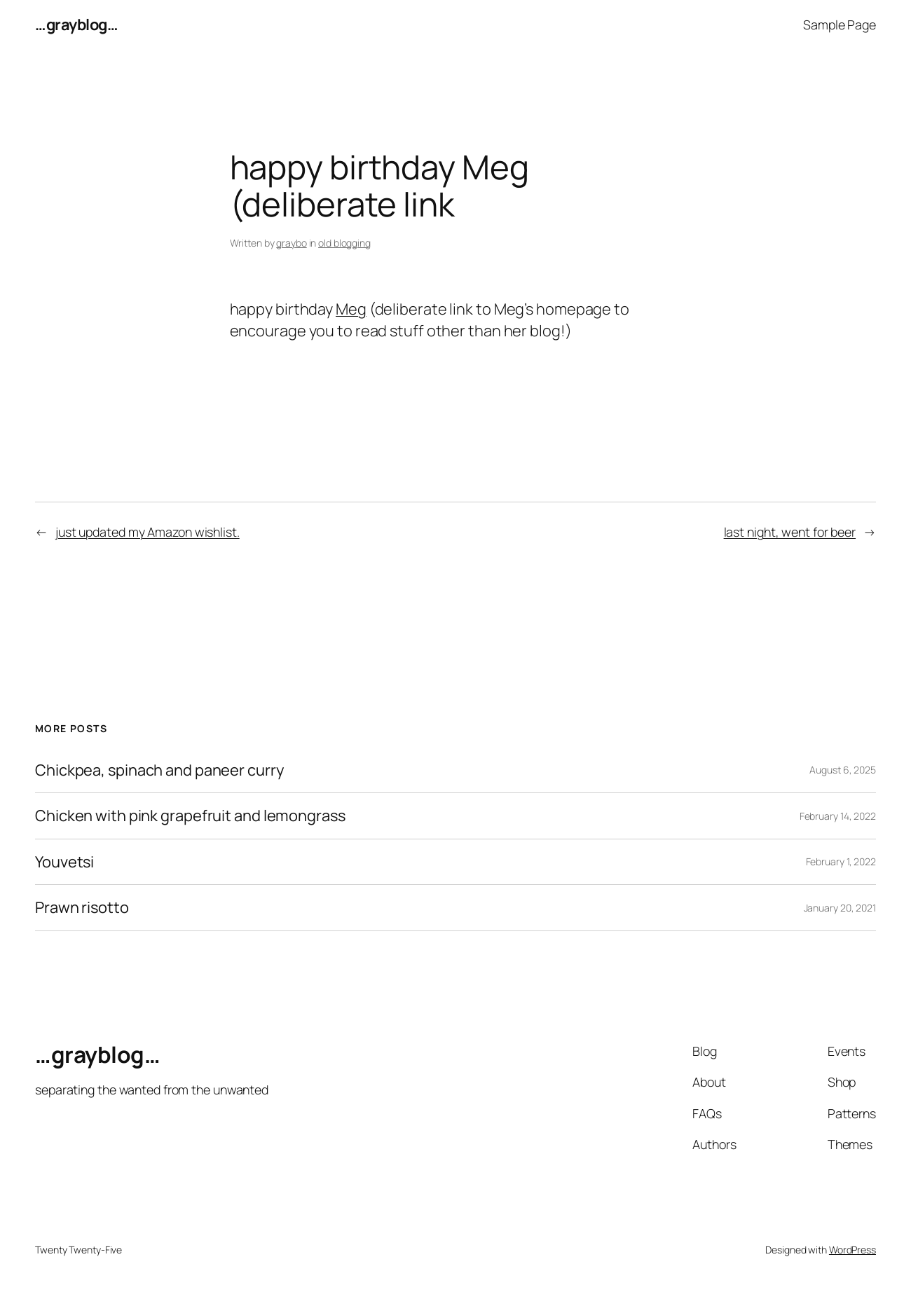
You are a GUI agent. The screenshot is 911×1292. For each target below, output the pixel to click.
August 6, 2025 (842, 769)
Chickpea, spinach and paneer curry (160, 770)
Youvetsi (64, 862)
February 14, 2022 (838, 816)
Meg (351, 308)
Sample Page (839, 24)
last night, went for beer (790, 531)
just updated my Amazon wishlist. (147, 531)
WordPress (852, 1249)
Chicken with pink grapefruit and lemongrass (190, 816)
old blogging (344, 242)
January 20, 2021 (840, 907)
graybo (291, 242)
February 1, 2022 (841, 861)
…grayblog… (76, 24)
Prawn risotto (82, 907)
